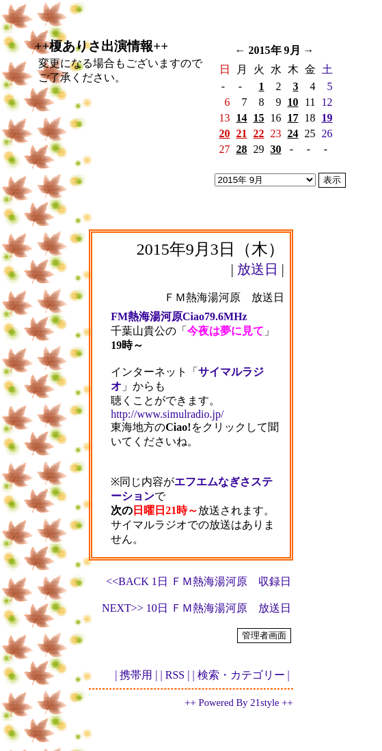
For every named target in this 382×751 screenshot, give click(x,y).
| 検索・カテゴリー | (240, 675)
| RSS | (175, 675)
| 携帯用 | (136, 675)
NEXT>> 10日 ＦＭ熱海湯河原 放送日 (196, 608)
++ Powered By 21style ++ (238, 702)
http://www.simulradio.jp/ (167, 414)
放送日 (257, 269)
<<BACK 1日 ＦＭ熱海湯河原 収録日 (198, 581)
